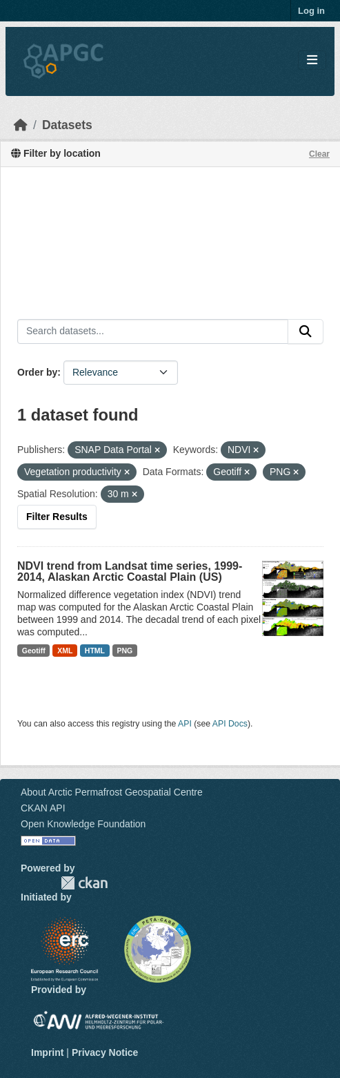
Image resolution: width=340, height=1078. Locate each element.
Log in (311, 11)
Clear (319, 154)
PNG (125, 650)
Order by (37, 372)
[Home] (21, 125)
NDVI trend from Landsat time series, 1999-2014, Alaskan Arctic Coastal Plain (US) (129, 571)
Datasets (67, 125)
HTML (95, 650)
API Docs (230, 724)
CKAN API (43, 808)
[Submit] (305, 331)
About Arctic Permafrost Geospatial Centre (112, 792)
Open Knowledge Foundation (83, 823)
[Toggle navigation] (312, 60)
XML (64, 650)
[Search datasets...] (152, 331)
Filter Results (57, 516)
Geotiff (34, 650)
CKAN (84, 883)
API (185, 724)
